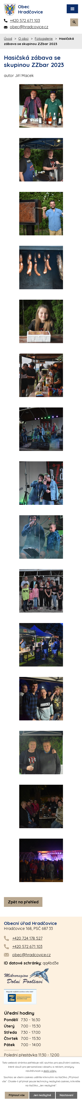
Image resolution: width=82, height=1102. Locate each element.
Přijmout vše (17, 1095)
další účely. (50, 1070)
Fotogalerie (44, 39)
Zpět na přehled (23, 901)
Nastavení (66, 1095)
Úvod (8, 39)
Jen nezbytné (42, 1095)
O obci (23, 39)
